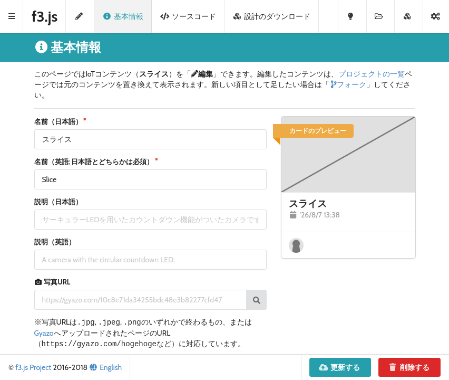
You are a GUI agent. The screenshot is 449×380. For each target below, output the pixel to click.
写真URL (52, 281)
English (105, 367)
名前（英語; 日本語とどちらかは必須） (94, 161)
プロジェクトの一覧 (371, 74)
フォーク (347, 84)
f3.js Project (33, 367)
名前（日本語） (58, 121)
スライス (308, 204)
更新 (339, 367)
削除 (409, 367)
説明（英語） (54, 242)
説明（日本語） (58, 201)
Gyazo (44, 333)
